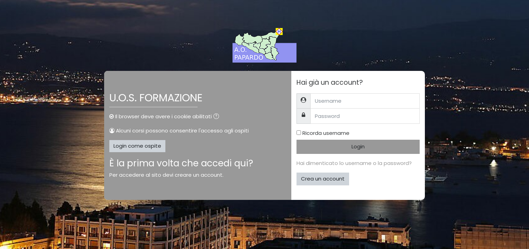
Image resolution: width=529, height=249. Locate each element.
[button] (217, 117)
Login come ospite (137, 145)
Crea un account (323, 178)
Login (358, 146)
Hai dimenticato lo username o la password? (354, 163)
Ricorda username (325, 133)
